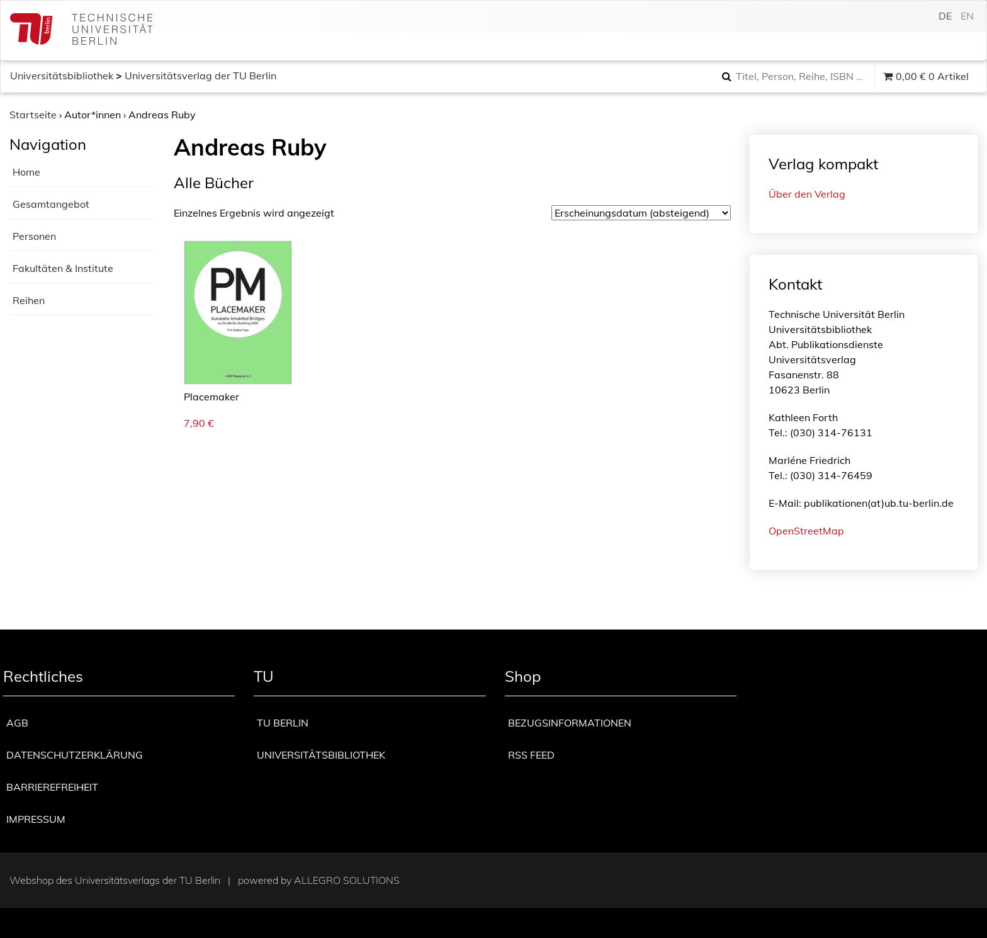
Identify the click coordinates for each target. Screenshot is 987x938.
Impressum (35, 819)
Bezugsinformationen (569, 722)
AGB (17, 722)
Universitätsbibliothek (61, 75)
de (945, 15)
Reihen (29, 300)
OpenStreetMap (806, 530)
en (967, 15)
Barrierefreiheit (52, 787)
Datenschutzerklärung (74, 755)
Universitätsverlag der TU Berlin (200, 75)
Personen (34, 236)
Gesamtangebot (51, 204)
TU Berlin (282, 722)
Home (26, 172)
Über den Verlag (807, 194)
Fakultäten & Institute (63, 268)
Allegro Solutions (347, 880)
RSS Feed (531, 755)
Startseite (33, 114)
